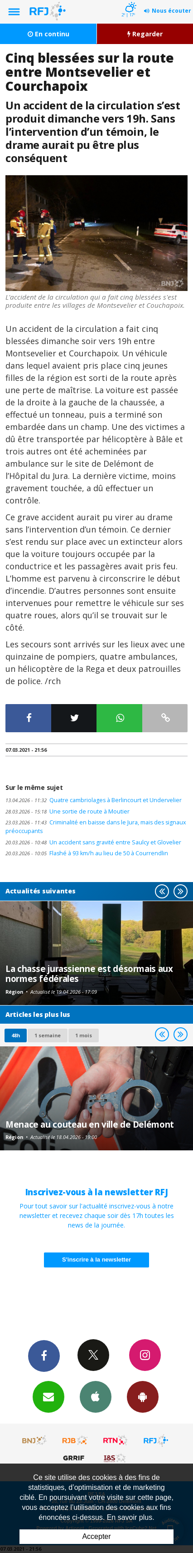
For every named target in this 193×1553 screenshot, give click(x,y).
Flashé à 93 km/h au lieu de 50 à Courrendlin (86, 853)
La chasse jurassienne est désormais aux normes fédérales (89, 973)
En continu (48, 34)
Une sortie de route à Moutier (67, 811)
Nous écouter (171, 11)
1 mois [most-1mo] (83, 1035)
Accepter (96, 1536)
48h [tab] (15, 1035)
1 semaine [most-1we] (47, 1035)
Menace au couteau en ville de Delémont (89, 1124)
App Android (143, 1396)
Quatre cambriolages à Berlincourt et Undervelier (93, 800)
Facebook (44, 1355)
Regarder (145, 34)
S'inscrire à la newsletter (96, 1259)
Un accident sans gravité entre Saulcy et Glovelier (93, 842)
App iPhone (95, 1396)
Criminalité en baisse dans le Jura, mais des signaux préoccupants (95, 826)
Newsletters (48, 1396)
